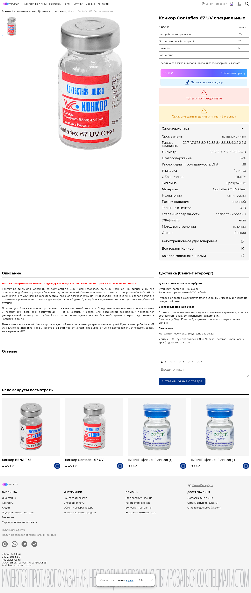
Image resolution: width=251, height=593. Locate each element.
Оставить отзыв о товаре (182, 381)
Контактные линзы (24, 11)
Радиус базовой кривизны (175, 34)
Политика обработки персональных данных (29, 534)
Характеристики (175, 128)
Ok (141, 580)
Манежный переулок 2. (173, 333)
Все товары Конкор (178, 248)
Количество (166, 55)
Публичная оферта (13, 530)
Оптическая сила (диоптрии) (176, 41)
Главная (6, 11)
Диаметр (164, 48)
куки (129, 580)
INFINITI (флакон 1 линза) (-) (213, 460)
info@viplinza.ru (11, 559)
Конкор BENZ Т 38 (16, 460)
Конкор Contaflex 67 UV (84, 460)
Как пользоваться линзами (184, 256)
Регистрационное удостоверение (189, 241)
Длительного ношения (52, 11)
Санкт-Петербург (216, 3)
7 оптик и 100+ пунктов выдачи (177, 339)
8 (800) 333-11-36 (11, 553)
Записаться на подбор (207, 82)
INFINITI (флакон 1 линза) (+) (150, 460)
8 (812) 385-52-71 (11, 556)
